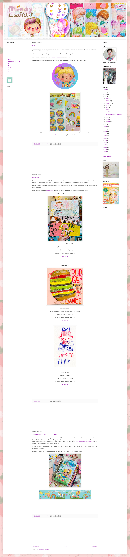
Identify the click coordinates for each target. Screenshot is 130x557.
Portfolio (10, 67)
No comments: (45, 143)
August (108, 105)
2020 (105, 126)
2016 (105, 136)
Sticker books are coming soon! (45, 434)
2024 (105, 92)
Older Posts (94, 546)
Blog (9, 69)
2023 (105, 94)
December (108, 98)
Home (60, 38)
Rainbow (35, 45)
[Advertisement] (65, 159)
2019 (105, 129)
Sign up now (59, 135)
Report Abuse (107, 156)
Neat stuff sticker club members (85, 441)
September (109, 103)
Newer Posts (36, 546)
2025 (105, 89)
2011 (105, 147)
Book (55, 38)
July (107, 107)
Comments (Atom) (44, 549)
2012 (105, 145)
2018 (105, 131)
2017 (105, 133)
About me (10, 64)
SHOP (7, 38)
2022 (105, 96)
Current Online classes (17, 38)
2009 (105, 151)
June (107, 117)
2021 (105, 124)
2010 (105, 149)
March (107, 119)
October (108, 101)
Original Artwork (47, 38)
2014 (105, 140)
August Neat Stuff (56, 57)
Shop (9, 71)
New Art (35, 177)
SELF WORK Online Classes (33, 38)
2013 (105, 142)
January (108, 121)
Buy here (65, 256)
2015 (105, 138)
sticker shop (49, 190)
